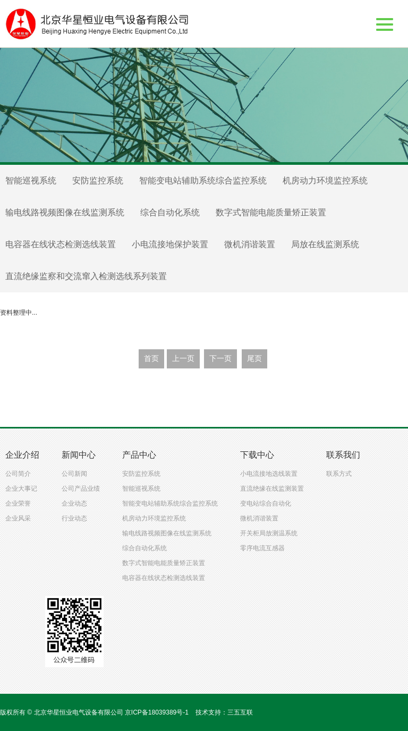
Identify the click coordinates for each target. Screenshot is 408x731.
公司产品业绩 (81, 488)
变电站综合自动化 (265, 503)
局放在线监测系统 (325, 244)
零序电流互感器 (262, 548)
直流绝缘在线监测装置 (272, 488)
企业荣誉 (18, 503)
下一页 (220, 359)
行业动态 (74, 518)
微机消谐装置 (249, 244)
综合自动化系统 (170, 212)
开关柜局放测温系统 (269, 533)
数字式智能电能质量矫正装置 (271, 212)
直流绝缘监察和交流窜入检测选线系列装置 (86, 276)
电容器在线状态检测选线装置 (60, 244)
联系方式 (339, 473)
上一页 (183, 359)
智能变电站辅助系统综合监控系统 (203, 180)
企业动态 (74, 503)
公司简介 (18, 473)
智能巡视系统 (30, 180)
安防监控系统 (97, 180)
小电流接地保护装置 (170, 244)
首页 (151, 359)
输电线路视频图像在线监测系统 (64, 212)
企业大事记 (21, 488)
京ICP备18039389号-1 (157, 712)
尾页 (254, 359)
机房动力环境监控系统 (325, 180)
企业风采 (18, 518)
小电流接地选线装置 (269, 473)
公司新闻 (74, 473)
